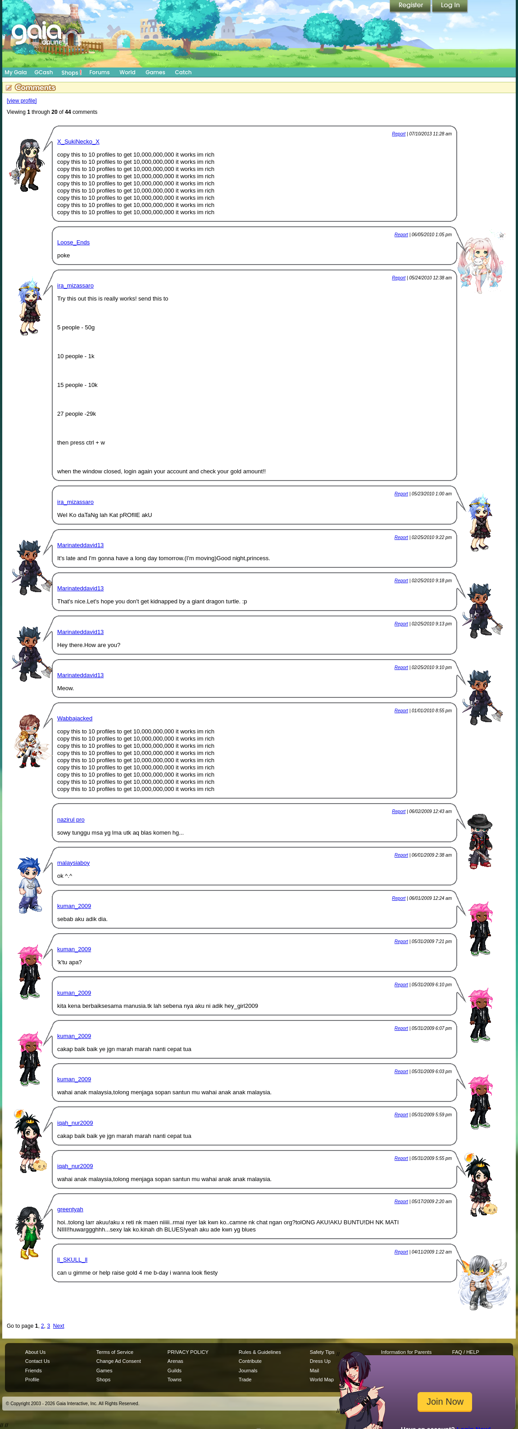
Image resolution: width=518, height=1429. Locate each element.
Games (155, 72)
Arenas (175, 1361)
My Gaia (16, 72)
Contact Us (37, 1361)
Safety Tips (322, 1352)
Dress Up (320, 1361)
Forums (99, 72)
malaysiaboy (73, 862)
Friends (33, 1370)
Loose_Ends (73, 242)
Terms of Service (114, 1352)
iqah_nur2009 (75, 1122)
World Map (322, 1379)
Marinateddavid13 (80, 545)
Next (58, 1326)
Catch (183, 72)
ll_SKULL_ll (72, 1259)
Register (411, 6)
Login (450, 6)
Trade (245, 1379)
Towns (175, 1379)
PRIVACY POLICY (188, 1352)
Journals (248, 1370)
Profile (32, 1379)
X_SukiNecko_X (78, 141)
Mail (314, 1370)
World (127, 72)
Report (398, 133)
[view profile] (22, 101)
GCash (44, 72)
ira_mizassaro (75, 285)
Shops (72, 72)
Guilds (175, 1370)
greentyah (70, 1209)
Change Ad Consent (118, 1361)
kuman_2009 (74, 906)
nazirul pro (71, 819)
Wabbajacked (74, 718)
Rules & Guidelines (260, 1352)
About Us (35, 1352)
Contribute (250, 1361)
